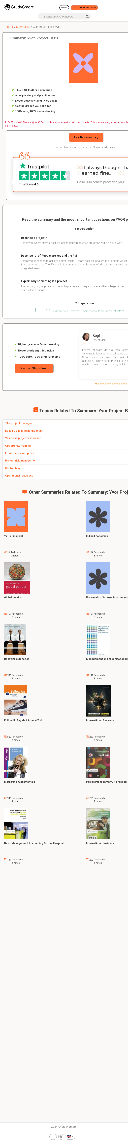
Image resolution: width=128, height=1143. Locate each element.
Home (10, 26)
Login (64, 7)
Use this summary (86, 137)
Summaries (23, 26)
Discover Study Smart (84, 7)
